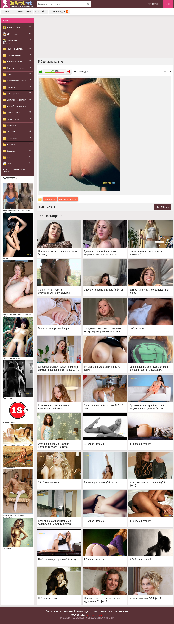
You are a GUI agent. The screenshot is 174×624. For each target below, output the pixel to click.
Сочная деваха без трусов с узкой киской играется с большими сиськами (149, 368)
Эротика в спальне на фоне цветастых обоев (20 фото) (53, 445)
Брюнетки (9, 132)
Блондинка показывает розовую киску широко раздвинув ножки (102, 330)
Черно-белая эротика (14, 106)
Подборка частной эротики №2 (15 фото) (103, 407)
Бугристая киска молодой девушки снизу (149, 291)
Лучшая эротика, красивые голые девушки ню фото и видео (87, 618)
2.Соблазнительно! (140, 559)
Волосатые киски (12, 62)
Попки (7, 74)
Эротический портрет (14, 100)
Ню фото (9, 87)
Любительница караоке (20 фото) (57, 559)
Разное (8, 157)
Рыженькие (10, 138)
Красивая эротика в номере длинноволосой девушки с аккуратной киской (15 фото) (54, 407)
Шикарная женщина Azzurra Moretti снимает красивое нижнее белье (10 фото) (58, 368)
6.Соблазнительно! (94, 521)
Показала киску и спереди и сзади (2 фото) (57, 253)
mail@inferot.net (94, 615)
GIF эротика (10, 34)
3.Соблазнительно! (94, 559)
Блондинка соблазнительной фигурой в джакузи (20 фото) (54, 522)
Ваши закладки (60, 11)
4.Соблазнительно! (140, 521)
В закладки (81, 72)
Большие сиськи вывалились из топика (102, 368)
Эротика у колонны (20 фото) (100, 482)
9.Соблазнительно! (94, 444)
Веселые (9, 144)
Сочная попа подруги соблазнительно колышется (54, 291)
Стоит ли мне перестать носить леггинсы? (147, 253)
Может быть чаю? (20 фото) (145, 598)
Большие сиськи (12, 55)
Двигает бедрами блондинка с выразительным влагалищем (101, 253)
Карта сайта (40, 11)
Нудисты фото (11, 119)
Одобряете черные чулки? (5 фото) (103, 289)
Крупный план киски (13, 68)
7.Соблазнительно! (48, 482)
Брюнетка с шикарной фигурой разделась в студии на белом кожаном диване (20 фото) (147, 407)
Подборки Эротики (13, 49)
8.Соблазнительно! (140, 444)
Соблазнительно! (47, 598)
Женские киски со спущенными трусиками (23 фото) (102, 600)
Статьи (8, 164)
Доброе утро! (137, 328)
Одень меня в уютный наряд (54, 328)
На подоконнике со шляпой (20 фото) (147, 484)
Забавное (9, 151)
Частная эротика (12, 113)
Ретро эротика (11, 93)
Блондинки (9, 125)
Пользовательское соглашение (17, 11)
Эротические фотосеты (10, 41)
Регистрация (154, 4)
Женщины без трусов (14, 81)
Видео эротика (11, 27)
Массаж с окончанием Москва (14, 170)
